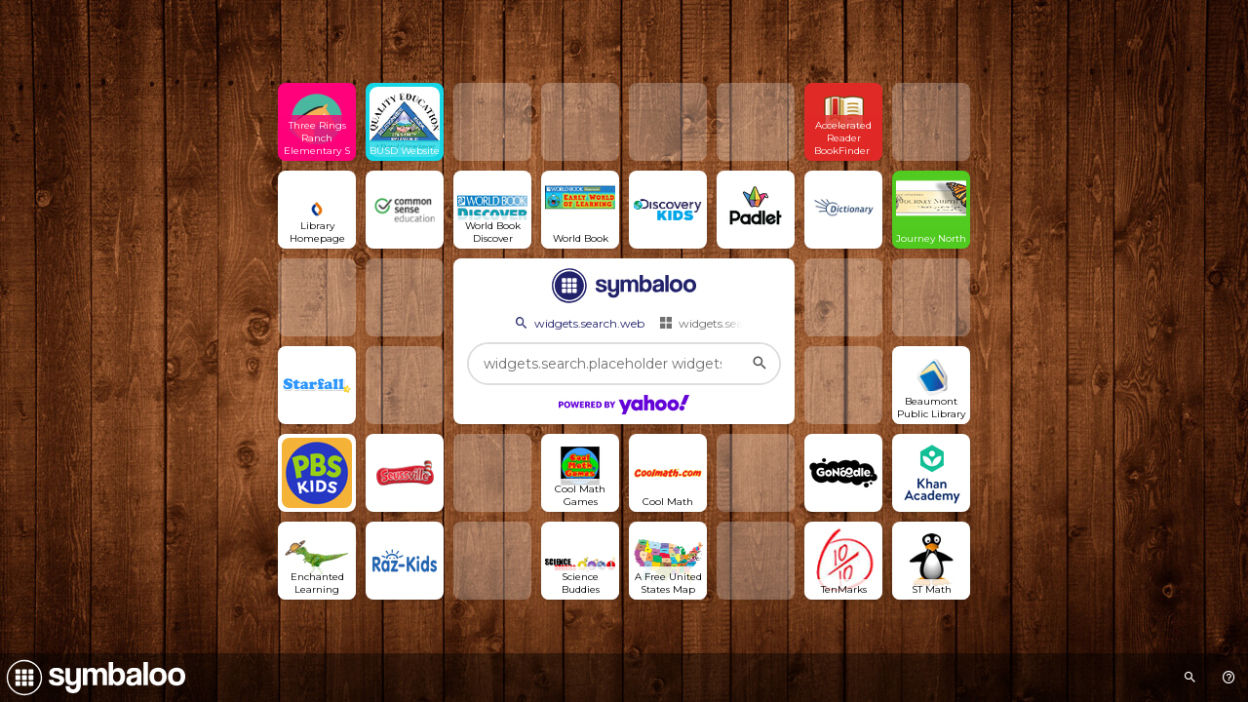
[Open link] (317, 122)
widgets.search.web (578, 322)
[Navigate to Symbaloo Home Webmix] (92, 677)
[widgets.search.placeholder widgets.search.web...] (624, 363)
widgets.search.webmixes (738, 322)
